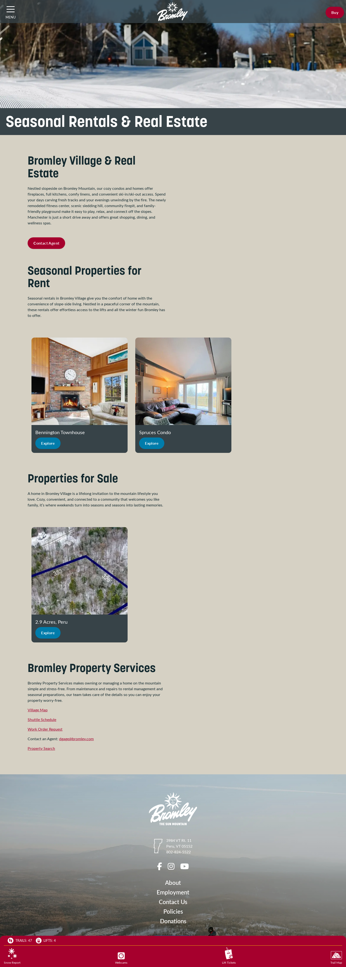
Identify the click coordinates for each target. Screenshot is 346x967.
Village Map (38, 709)
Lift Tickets (229, 955)
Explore (48, 443)
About (173, 883)
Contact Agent (46, 243)
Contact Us (173, 902)
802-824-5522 (178, 851)
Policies (173, 911)
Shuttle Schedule (42, 719)
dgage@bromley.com (76, 738)
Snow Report (12, 956)
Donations (173, 921)
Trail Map (336, 957)
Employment (173, 892)
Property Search (41, 748)
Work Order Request (45, 729)
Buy (334, 12)
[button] (10, 9)
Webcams (121, 958)
